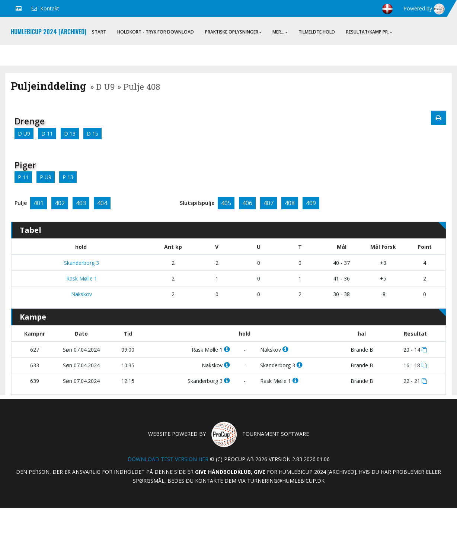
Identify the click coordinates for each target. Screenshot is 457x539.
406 (247, 203)
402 (60, 203)
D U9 (24, 133)
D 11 (47, 133)
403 (81, 203)
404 (102, 203)
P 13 (68, 177)
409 (311, 203)
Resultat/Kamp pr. (369, 32)
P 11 (23, 177)
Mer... (279, 32)
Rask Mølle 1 (81, 278)
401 (38, 203)
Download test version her (168, 459)
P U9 (45, 177)
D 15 (92, 133)
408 (290, 203)
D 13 (70, 133)
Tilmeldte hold (316, 32)
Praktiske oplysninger (233, 32)
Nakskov (81, 294)
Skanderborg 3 (81, 262)
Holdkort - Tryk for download (155, 32)
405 (226, 203)
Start (99, 32)
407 (268, 203)
